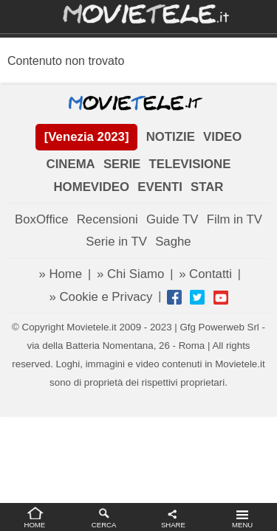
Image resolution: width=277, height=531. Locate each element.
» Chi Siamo (130, 274)
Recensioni (107, 219)
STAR (207, 187)
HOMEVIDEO (92, 187)
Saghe (173, 242)
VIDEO (222, 137)
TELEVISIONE (189, 164)
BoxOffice (41, 219)
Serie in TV (116, 242)
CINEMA (71, 164)
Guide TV (172, 219)
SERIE (121, 164)
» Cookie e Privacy (100, 297)
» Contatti (205, 274)
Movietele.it (138, 13)
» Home (60, 274)
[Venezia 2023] (86, 137)
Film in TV (234, 219)
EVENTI (159, 187)
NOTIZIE (170, 137)
